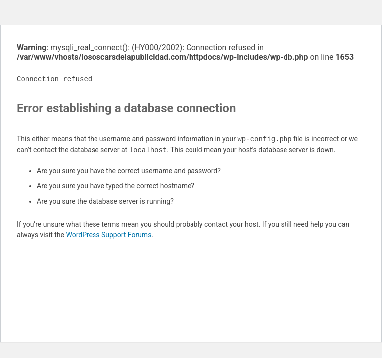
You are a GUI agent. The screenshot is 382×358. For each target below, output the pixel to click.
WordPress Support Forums (108, 235)
